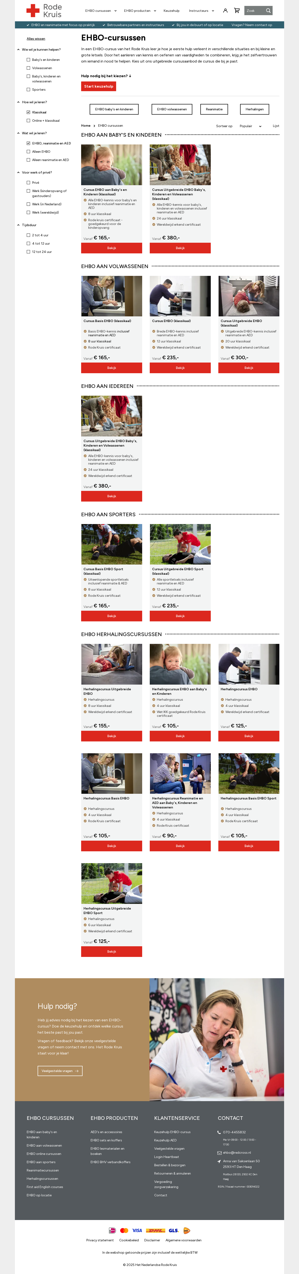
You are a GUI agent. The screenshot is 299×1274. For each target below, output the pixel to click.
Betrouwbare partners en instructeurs (135, 25)
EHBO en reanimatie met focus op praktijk (63, 25)
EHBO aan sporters (41, 1162)
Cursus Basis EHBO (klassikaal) (107, 321)
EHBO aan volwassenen (44, 1146)
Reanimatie (214, 109)
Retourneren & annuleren (172, 1173)
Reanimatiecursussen (43, 1170)
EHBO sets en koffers (106, 1140)
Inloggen (225, 11)
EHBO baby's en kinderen (114, 109)
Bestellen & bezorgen (169, 1165)
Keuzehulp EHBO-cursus (172, 1132)
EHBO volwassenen (172, 109)
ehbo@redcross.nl (237, 1153)
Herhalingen (255, 109)
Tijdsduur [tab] (29, 225)
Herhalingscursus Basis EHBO (106, 798)
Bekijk (111, 248)
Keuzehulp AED (165, 1140)
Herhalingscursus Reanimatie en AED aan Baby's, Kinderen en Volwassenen (177, 802)
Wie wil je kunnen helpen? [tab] (41, 50)
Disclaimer (152, 1240)
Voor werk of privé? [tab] (37, 172)
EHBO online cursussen (44, 1154)
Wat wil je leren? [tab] (34, 133)
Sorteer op (224, 126)
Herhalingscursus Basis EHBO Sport (249, 798)
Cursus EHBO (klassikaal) (171, 321)
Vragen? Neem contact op (252, 25)
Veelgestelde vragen (57, 1071)
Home (86, 126)
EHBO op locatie (39, 1195)
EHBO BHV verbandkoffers (111, 1162)
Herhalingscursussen (42, 1179)
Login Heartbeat (166, 1157)
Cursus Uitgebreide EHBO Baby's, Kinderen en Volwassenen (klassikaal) (179, 194)
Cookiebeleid (129, 1240)
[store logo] (44, 10)
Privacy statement (100, 1240)
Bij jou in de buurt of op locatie (200, 25)
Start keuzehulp (98, 86)
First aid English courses (45, 1187)
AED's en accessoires (106, 1132)
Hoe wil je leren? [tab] (34, 104)
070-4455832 (234, 1132)
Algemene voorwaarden (184, 1240)
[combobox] (258, 11)
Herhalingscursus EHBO (239, 689)
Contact (160, 1195)
